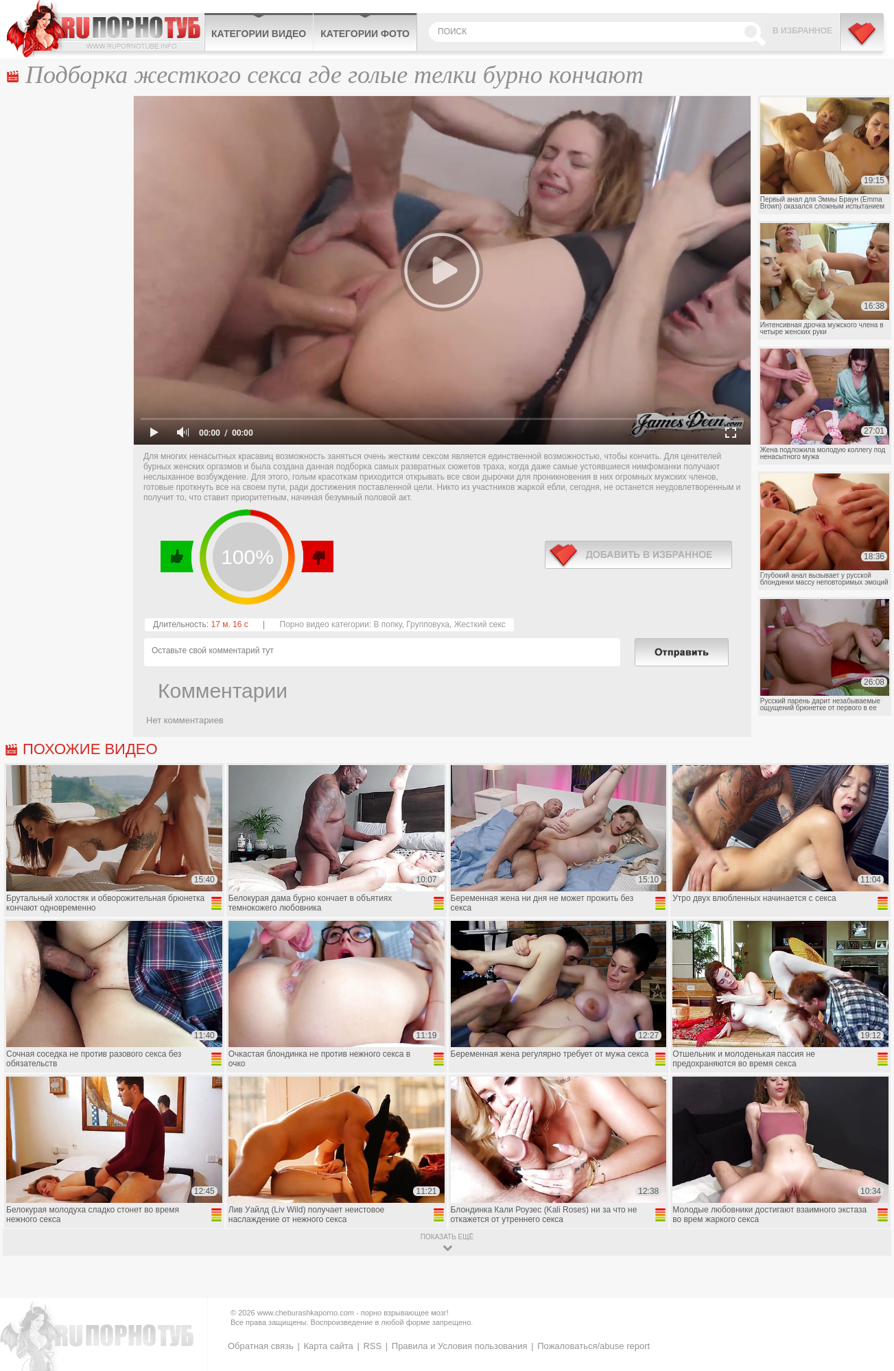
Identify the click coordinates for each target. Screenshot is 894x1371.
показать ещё (447, 1237)
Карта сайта (328, 1346)
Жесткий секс (480, 624)
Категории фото (365, 33)
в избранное (638, 555)
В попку (387, 624)
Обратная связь (261, 1346)
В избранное (802, 31)
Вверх (867, 1287)
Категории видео (258, 33)
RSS (372, 1346)
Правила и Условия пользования (460, 1346)
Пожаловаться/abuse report (593, 1346)
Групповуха (427, 624)
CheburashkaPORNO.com (105, 29)
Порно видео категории (324, 624)
